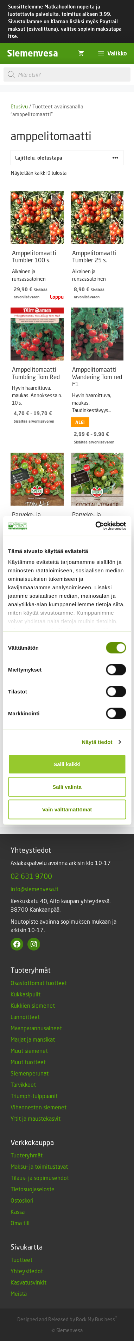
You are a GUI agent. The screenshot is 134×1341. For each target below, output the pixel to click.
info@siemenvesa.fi (34, 889)
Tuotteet (21, 1259)
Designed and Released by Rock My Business (66, 1319)
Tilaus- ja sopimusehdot (40, 1177)
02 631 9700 (31, 876)
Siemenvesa (32, 53)
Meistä (19, 1293)
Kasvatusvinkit (28, 1282)
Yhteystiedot (27, 1271)
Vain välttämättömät (67, 809)
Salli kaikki (67, 764)
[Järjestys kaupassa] (67, 157)
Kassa (18, 1211)
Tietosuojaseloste (33, 1189)
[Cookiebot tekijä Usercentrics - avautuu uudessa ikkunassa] (96, 526)
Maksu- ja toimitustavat (39, 1166)
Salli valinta (67, 786)
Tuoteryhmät (27, 1155)
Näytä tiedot (97, 742)
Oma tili (20, 1223)
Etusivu (19, 106)
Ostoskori (22, 1200)
